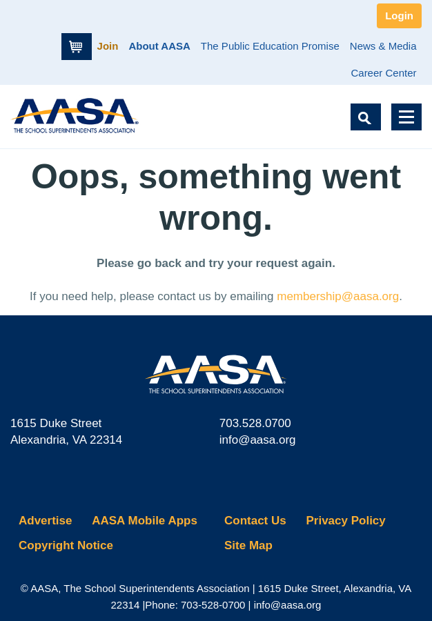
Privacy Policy (345, 520)
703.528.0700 (255, 423)
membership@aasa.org (338, 296)
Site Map (248, 545)
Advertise (45, 520)
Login (399, 15)
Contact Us (255, 520)
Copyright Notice (66, 545)
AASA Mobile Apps (144, 520)
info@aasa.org (257, 439)
